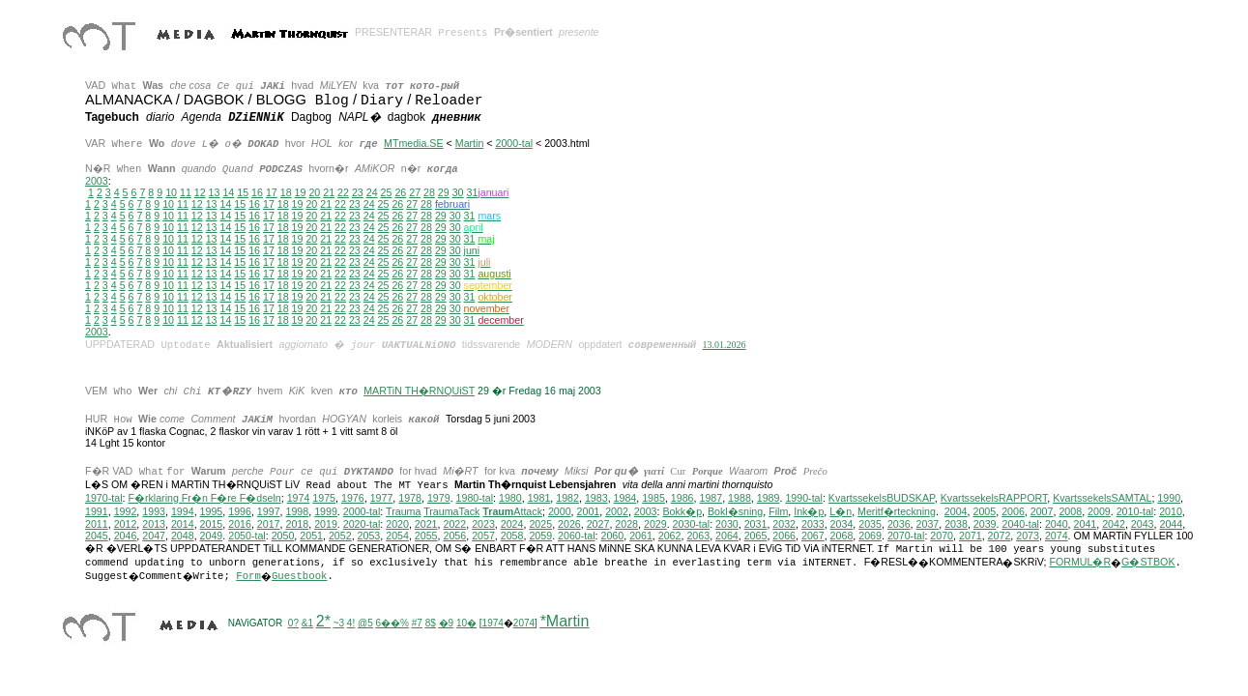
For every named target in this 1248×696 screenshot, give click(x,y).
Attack (512, 512)
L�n (840, 512)
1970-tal (104, 499)
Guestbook (300, 577)
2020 (397, 525)
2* (323, 622)
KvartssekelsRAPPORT (994, 499)
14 (228, 192)
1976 (352, 499)
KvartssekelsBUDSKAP (881, 499)
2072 (999, 536)
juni (472, 250)
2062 (670, 536)
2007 (1042, 512)
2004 (956, 512)
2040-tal (1020, 525)
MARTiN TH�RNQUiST (419, 390)
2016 (239, 525)
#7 (417, 624)
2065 (756, 536)
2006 (1013, 512)
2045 (96, 536)
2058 (512, 536)
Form (248, 577)
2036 (899, 525)
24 (372, 192)
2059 (540, 536)
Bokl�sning (735, 512)
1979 (438, 499)
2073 (1027, 536)
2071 (970, 536)
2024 (512, 525)
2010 (1170, 512)
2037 (928, 525)
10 (171, 192)
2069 (870, 536)
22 (343, 192)
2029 (655, 525)
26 (400, 192)
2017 (268, 525)
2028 (626, 525)
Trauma (403, 512)
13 (214, 192)
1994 (182, 512)
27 (415, 192)
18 (286, 192)
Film (778, 512)
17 (271, 192)
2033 (813, 525)
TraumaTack (451, 512)
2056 (454, 536)
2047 (153, 536)
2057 (483, 536)
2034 (842, 525)
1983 (596, 499)
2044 (1170, 525)
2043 (1142, 525)
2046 (125, 536)
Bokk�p (682, 512)
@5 (365, 624)
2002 (616, 512)
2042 (1113, 525)
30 (458, 192)
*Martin (565, 622)
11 (185, 192)
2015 (211, 525)
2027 (598, 525)
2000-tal (515, 143)
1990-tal (804, 499)
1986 (682, 499)
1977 (381, 499)
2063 (698, 536)
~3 (339, 624)
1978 (409, 499)
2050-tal (247, 536)
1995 (211, 512)
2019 (325, 525)
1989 (768, 499)
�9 (446, 624)
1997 (268, 512)
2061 (641, 536)
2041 (1085, 525)
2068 (842, 536)
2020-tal (362, 525)
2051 (311, 536)
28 (429, 192)
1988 (739, 499)
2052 (340, 536)
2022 (454, 525)
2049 (211, 536)
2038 (956, 525)
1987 (710, 499)
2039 (985, 525)
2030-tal (692, 525)
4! (351, 624)
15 (242, 192)
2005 (984, 512)
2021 (426, 525)
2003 (96, 181)
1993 (153, 512)
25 (386, 192)
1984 (625, 499)
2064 (727, 536)
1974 (298, 499)
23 (357, 192)
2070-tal (906, 536)
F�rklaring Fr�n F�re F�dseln (204, 499)
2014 (182, 525)
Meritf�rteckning (896, 512)
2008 (1070, 512)
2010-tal (1135, 512)
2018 (296, 525)
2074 (1056, 536)
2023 (483, 525)
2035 (870, 525)
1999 (325, 512)
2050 (283, 536)
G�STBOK (1148, 562)
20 (314, 192)
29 (444, 192)
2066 (784, 536)
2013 (153, 525)
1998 (297, 512)
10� (466, 624)
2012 (125, 525)
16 (257, 192)
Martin (469, 143)
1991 (96, 512)
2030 (727, 525)
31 (470, 215)
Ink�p (809, 512)
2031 (756, 525)
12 (200, 192)
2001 (588, 512)
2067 (813, 536)
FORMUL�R (1080, 562)
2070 (941, 536)
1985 (653, 499)
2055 (426, 536)
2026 (569, 525)
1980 (510, 499)
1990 (1168, 499)
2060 (612, 536)
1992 (125, 512)
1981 (539, 499)
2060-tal (576, 536)
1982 (567, 499)
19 (300, 192)
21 (328, 192)
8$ (430, 624)
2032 (784, 525)
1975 (323, 499)
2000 (559, 512)
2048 (182, 536)
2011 (96, 525)
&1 (307, 624)
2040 (1056, 525)
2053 (369, 536)
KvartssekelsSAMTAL (1102, 499)
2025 (540, 525)
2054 (397, 536)
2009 (1099, 512)
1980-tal (475, 499)
